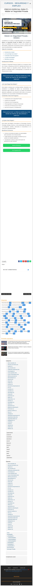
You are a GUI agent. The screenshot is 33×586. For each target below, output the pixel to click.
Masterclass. (5, 320)
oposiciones (11, 322)
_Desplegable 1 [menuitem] (10, 536)
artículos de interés (16, 302)
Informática (25, 315)
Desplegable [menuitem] (10, 534)
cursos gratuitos (15, 307)
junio (8, 451)
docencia (14, 311)
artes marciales (5, 302)
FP (2, 315)
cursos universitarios (23, 13)
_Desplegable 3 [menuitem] (10, 544)
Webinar (11, 333)
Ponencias (4, 324)
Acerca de (22, 567)
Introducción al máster (9, 52)
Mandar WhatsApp (16, 145)
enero (8, 440)
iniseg (29, 13)
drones (21, 311)
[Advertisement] (16, 208)
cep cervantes (5, 304)
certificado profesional (17, 304)
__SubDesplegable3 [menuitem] (11, 540)
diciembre (9, 438)
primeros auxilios (14, 324)
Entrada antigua (27, 294)
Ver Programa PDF (16, 150)
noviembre (9, 436)
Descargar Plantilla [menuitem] (11, 549)
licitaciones (11, 318)
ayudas (26, 302)
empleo (3, 313)
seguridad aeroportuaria (14, 326)
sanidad (4, 326)
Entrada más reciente (6, 294)
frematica (9, 315)
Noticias (12, 320)
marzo (8, 445)
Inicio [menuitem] (8, 532)
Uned (19, 331)
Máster (18, 318)
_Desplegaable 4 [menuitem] (10, 545)
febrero (9, 443)
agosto (8, 455)
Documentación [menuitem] (10, 547)
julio (8, 453)
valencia (25, 331)
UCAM (12, 331)
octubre (9, 434)
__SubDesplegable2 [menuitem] (11, 539)
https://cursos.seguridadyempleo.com (14, 571)
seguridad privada (6, 329)
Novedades (20, 320)
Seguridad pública (18, 329)
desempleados (5, 311)
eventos (10, 313)
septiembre (10, 432)
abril (8, 447)
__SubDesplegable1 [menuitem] (11, 537)
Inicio (9, 567)
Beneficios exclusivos (9, 59)
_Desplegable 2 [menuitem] (10, 542)
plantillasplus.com (24, 569)
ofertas (3, 322)
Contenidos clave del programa (11, 55)
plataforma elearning (22, 322)
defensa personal (19, 309)
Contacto (15, 567)
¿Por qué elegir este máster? (11, 53)
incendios (17, 315)
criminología (5, 307)
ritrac (22, 324)
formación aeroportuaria (21, 313)
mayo (8, 449)
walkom (3, 333)
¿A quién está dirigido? (10, 57)
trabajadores (5, 331)
